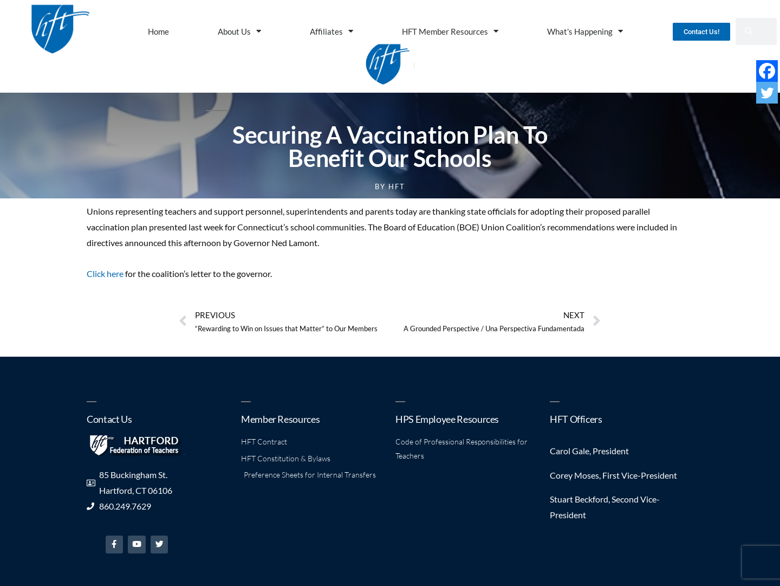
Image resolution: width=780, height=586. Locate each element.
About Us (239, 31)
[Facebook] (767, 71)
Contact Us (109, 419)
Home (158, 31)
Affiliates (331, 31)
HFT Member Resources (450, 31)
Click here (105, 273)
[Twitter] (767, 93)
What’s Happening (585, 31)
